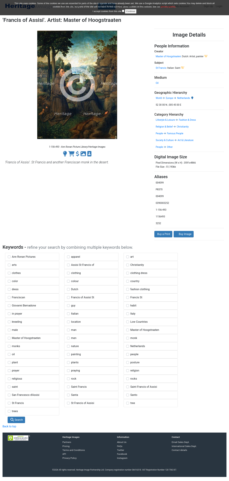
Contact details (179, 450)
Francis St (136, 297)
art (132, 256)
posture (134, 362)
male (15, 330)
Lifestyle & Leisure (165, 120)
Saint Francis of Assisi (143, 386)
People (159, 133)
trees (15, 411)
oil (13, 354)
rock (73, 378)
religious (17, 378)
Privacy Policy (69, 458)
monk (133, 338)
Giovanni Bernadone (24, 305)
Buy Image (183, 234)
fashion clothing (140, 289)
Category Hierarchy (168, 114)
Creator (158, 51)
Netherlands (183, 98)
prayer (15, 370)
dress (15, 289)
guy (73, 305)
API (64, 454)
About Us (121, 442)
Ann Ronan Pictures (24, 256)
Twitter (120, 450)
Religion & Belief (164, 126)
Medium (160, 78)
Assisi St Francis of (82, 264)
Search (16, 419)
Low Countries (139, 321)
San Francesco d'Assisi (25, 395)
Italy (132, 313)
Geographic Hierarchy (170, 93)
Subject (158, 62)
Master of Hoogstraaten (168, 56)
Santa (74, 395)
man (74, 330)
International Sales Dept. (184, 446)
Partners (66, 442)
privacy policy (168, 4)
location (76, 321)
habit (133, 305)
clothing (76, 273)
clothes (16, 273)
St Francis (161, 68)
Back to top (9, 426)
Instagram (122, 458)
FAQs (120, 446)
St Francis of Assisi (82, 403)
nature (75, 346)
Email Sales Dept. (180, 442)
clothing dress (138, 273)
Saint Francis (79, 386)
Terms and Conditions (73, 450)
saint (15, 386)
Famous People (174, 133)
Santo (133, 395)
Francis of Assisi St (82, 297)
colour (75, 281)
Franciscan (18, 297)
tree (132, 403)
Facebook (122, 454)
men (73, 338)
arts (14, 264)
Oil (157, 83)
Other (169, 147)
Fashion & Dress (187, 120)
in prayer (17, 313)
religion (134, 370)
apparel (75, 256)
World (159, 98)
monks (16, 346)
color (15, 281)
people (134, 354)
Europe (169, 98)
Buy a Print (163, 234)
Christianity (182, 126)
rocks (133, 378)
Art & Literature (185, 140)
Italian (75, 313)
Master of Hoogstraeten (26, 338)
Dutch (74, 289)
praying (75, 370)
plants (75, 362)
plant (15, 362)
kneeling (17, 321)
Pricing (66, 446)
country (134, 281)
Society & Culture (165, 140)
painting (76, 354)
